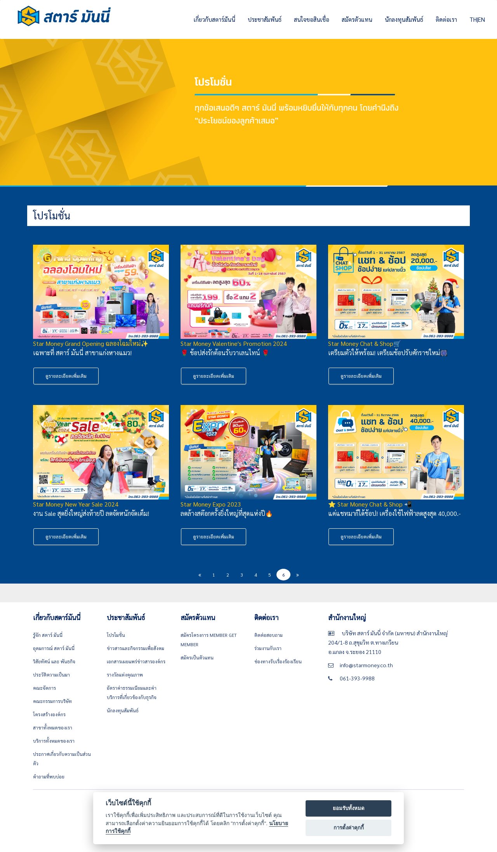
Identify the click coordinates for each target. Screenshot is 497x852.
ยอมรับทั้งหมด (349, 808)
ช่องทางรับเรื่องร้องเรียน (278, 661)
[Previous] (199, 574)
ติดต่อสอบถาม (268, 635)
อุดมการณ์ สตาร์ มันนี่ (54, 648)
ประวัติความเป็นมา (51, 674)
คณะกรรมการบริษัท (52, 701)
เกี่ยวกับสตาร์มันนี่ (214, 19)
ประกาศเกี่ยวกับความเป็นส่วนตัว (62, 758)
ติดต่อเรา (446, 19)
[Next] (297, 574)
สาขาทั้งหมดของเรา (52, 727)
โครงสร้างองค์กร (49, 714)
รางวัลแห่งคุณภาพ (125, 674)
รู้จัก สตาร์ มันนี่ (48, 635)
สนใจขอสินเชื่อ (311, 19)
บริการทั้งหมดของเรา (54, 741)
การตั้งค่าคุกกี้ (349, 828)
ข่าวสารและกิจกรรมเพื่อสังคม (135, 648)
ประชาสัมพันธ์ (265, 19)
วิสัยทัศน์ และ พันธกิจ (54, 661)
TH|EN (477, 19)
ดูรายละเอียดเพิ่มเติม (66, 376)
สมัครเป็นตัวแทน (197, 657)
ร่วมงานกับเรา (268, 648)
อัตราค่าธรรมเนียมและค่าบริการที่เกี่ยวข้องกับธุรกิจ (131, 692)
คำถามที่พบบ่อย (48, 776)
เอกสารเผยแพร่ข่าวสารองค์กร (136, 661)
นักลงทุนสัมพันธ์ (404, 19)
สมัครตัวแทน (357, 19)
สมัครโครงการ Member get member (209, 639)
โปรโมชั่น (116, 635)
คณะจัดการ (44, 688)
